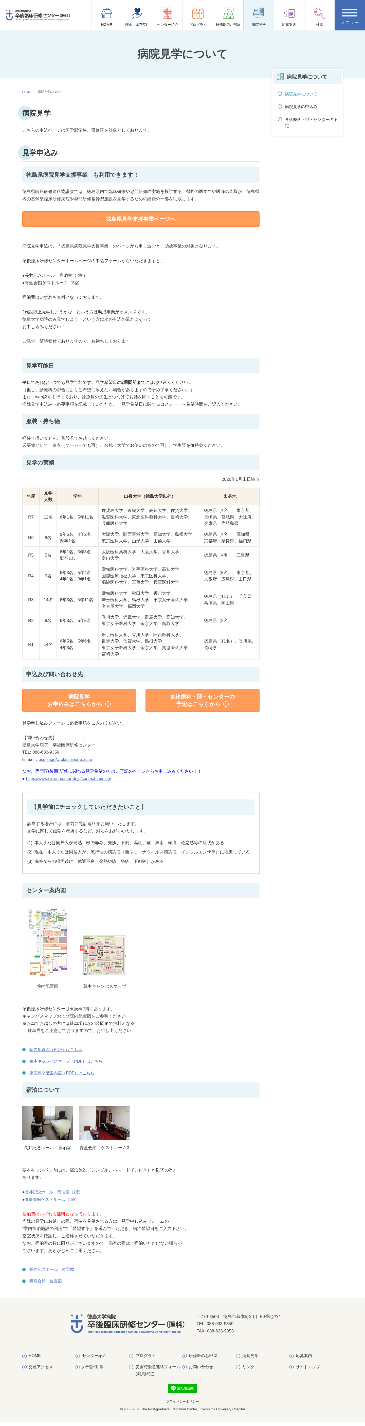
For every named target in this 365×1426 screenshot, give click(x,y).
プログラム (198, 17)
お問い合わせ (201, 1370)
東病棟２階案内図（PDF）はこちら (63, 1076)
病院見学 (259, 17)
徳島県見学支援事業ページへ (140, 219)
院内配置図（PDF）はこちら (57, 1052)
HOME (106, 17)
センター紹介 (167, 17)
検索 (319, 17)
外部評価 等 (92, 1370)
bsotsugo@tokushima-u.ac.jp (66, 762)
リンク (248, 1370)
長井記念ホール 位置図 (53, 1273)
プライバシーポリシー (182, 1405)
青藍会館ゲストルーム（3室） (54, 1202)
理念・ (137, 19)
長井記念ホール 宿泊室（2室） (56, 1195)
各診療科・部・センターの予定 (311, 124)
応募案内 (289, 17)
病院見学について (302, 94)
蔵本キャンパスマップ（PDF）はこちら (68, 1064)
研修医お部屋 (228, 19)
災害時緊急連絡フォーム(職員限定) (158, 1373)
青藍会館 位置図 (46, 1284)
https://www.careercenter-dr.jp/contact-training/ (70, 781)
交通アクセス (41, 1370)
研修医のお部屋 (203, 1359)
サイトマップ (308, 1370)
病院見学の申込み (302, 107)
